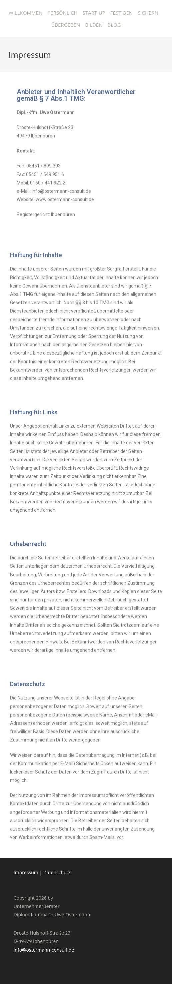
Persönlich (62, 12)
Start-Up (94, 12)
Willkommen (25, 12)
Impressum (26, 872)
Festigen (121, 12)
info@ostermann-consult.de (44, 950)
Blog (114, 24)
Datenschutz (56, 872)
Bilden (93, 24)
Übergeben (65, 24)
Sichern (148, 12)
